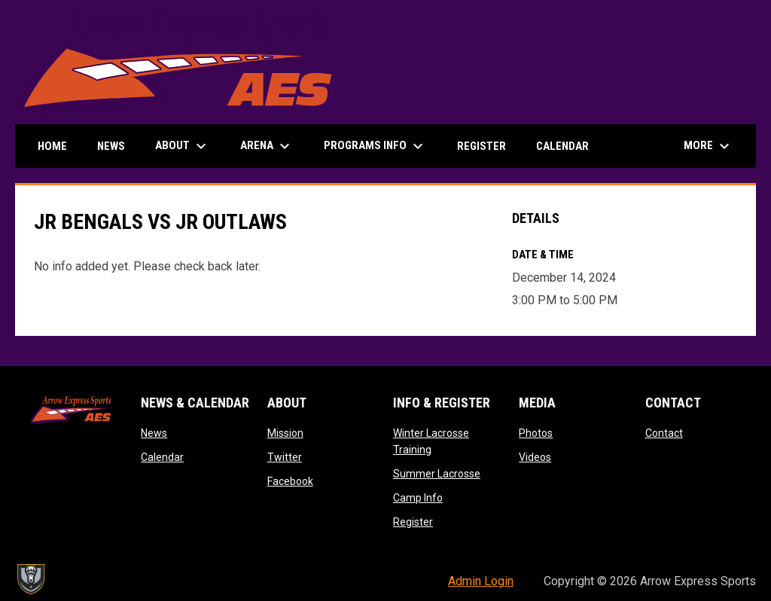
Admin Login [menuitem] (480, 581)
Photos (536, 433)
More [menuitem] (708, 146)
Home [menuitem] (52, 146)
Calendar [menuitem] (562, 146)
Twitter (284, 457)
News (154, 433)
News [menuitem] (111, 146)
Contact (664, 433)
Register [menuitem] (481, 146)
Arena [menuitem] (267, 146)
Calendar (162, 457)
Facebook (290, 481)
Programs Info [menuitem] (375, 146)
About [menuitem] (182, 146)
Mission (285, 433)
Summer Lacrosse (436, 474)
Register (413, 522)
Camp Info (418, 498)
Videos (535, 457)
